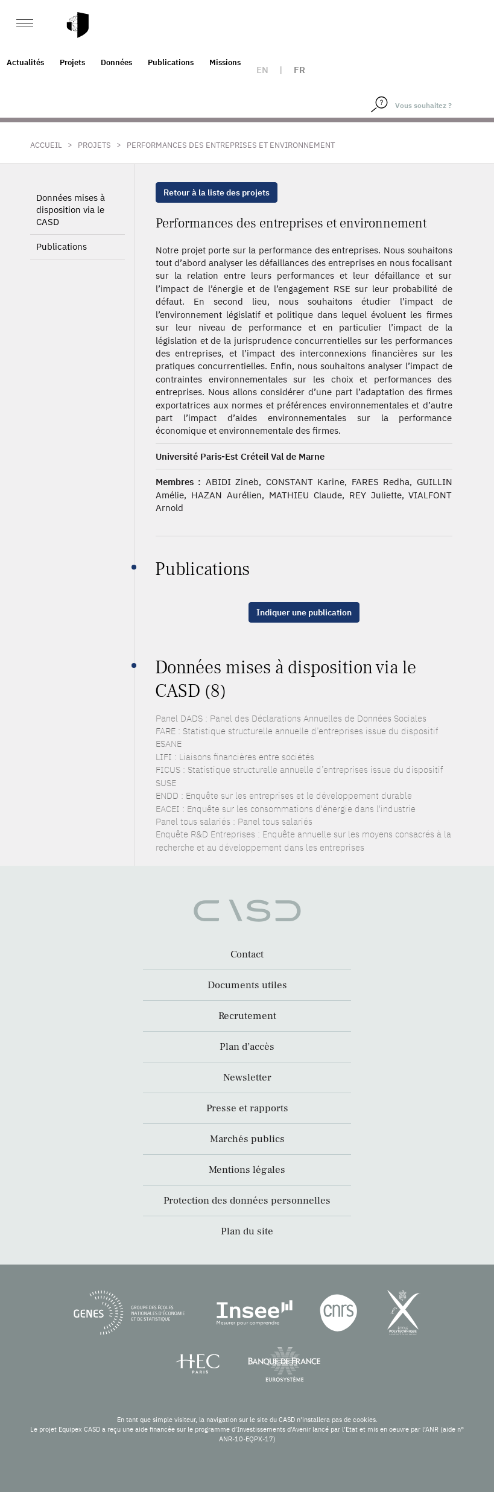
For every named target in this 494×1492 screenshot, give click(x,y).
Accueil (46, 145)
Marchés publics (247, 1139)
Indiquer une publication (304, 612)
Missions (225, 62)
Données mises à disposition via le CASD (70, 209)
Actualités (25, 62)
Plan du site (247, 1231)
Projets (72, 62)
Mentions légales (247, 1169)
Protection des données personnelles (247, 1200)
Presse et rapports (247, 1108)
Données (116, 62)
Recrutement (247, 1016)
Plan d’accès (247, 1046)
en (262, 69)
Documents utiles (247, 985)
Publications (171, 62)
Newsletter (247, 1077)
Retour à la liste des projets (216, 192)
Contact (247, 954)
